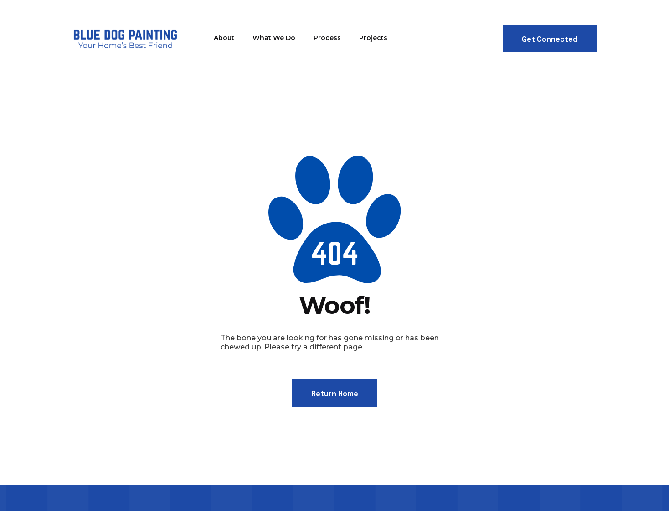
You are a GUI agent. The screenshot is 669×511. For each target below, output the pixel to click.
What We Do (273, 38)
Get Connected (549, 39)
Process (327, 38)
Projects (373, 38)
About (224, 38)
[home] (124, 38)
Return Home (334, 393)
